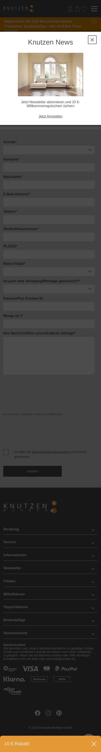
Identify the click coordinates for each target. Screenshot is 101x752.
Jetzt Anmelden (50, 116)
